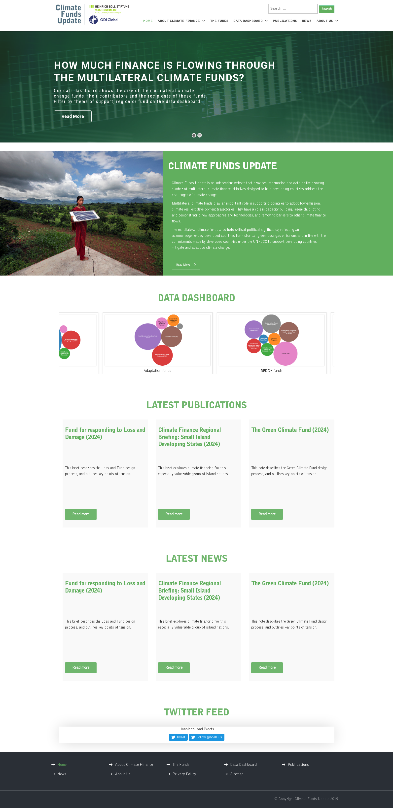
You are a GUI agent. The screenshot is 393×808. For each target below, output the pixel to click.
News (307, 21)
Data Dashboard (250, 21)
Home (148, 21)
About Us (327, 21)
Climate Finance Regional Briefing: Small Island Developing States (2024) (189, 437)
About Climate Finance (181, 21)
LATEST (196, 406)
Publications (285, 21)
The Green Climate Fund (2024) (289, 430)
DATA (196, 299)
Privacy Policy (184, 774)
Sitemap (237, 774)
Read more (80, 514)
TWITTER (196, 713)
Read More (186, 264)
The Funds (219, 21)
